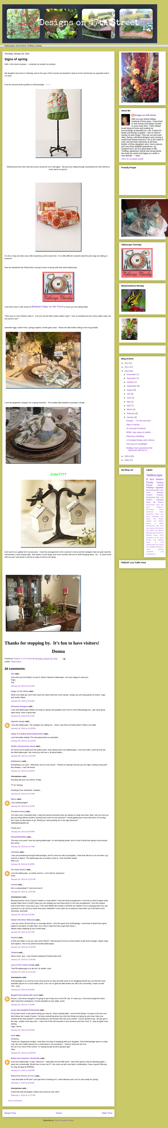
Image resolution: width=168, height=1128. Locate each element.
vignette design (17, 721)
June (129, 398)
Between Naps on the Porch (47, 306)
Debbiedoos (16, 761)
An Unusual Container (136, 428)
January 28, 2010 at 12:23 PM (23, 741)
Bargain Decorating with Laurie (24, 995)
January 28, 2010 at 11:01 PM (23, 879)
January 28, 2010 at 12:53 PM (23, 756)
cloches (160, 549)
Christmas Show (154, 512)
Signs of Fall (154, 542)
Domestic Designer (19, 706)
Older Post (107, 1113)
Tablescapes (16, 661)
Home (59, 1113)
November (131, 378)
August (130, 390)
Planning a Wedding (135, 436)
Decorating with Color (154, 490)
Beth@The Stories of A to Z (23, 1076)
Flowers (149, 495)
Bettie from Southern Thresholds (25, 1058)
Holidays (160, 495)
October (130, 382)
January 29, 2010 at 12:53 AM (23, 892)
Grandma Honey (18, 811)
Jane (13, 1035)
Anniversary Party (153, 504)
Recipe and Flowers (154, 540)
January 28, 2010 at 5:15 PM (22, 806)
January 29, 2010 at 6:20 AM (22, 914)
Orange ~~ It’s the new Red (138, 421)
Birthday (160, 492)
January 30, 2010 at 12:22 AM (23, 972)
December (131, 374)
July (129, 394)
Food (148, 492)
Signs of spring (133, 424)
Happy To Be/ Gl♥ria (19, 691)
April (129, 405)
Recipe (149, 485)
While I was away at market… (139, 432)
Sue (12, 674)
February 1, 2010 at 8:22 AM (22, 1083)
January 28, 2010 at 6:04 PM (22, 832)
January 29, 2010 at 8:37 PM (22, 932)
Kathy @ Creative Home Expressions (27, 734)
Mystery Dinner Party (154, 535)
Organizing (150, 497)
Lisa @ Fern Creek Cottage (23, 965)
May (129, 402)
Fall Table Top (151, 530)
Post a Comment (15, 1101)
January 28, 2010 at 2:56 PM (22, 771)
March (130, 409)
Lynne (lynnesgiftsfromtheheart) (25, 1010)
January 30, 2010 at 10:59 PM (23, 1053)
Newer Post (10, 1113)
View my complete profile (132, 159)
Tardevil (14, 937)
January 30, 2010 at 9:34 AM (22, 990)
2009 (126, 456)
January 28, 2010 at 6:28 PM (22, 864)
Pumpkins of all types (154, 537)
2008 (126, 460)
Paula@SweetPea (18, 837)
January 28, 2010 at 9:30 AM (22, 701)
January (130, 417)
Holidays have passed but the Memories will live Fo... (139, 449)
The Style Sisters (18, 869)
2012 (126, 363)
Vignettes (159, 487)
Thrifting (159, 482)
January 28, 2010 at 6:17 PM (22, 847)
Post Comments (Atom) (64, 1120)
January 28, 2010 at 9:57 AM (22, 716)
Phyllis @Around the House (23, 746)
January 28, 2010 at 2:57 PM (22, 794)
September (132, 386)
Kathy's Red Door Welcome (23, 920)
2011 (126, 367)
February (131, 413)
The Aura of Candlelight (136, 444)
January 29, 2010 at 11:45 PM (23, 959)
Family (149, 482)
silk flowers (158, 502)
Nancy (14, 799)
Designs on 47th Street (145, 115)
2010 (126, 371)
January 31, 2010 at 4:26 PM (22, 1070)
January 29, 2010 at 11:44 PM (23, 947)
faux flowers (156, 479)
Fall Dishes (159, 528)
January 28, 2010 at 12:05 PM (23, 728)
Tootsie (14, 884)
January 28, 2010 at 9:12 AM (22, 686)
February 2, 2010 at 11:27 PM (23, 1095)
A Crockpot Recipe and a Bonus (140, 440)
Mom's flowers (158, 533)
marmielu (15, 852)
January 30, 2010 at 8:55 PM (22, 1030)
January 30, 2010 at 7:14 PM (22, 1005)
